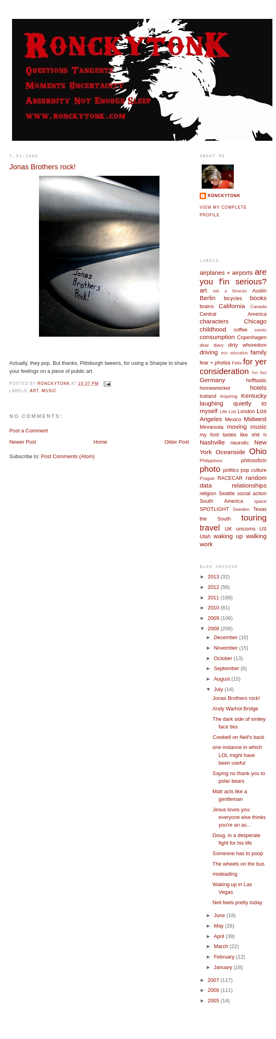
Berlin (207, 297)
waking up (228, 536)
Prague (207, 478)
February (225, 957)
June (220, 915)
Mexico (233, 419)
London (246, 411)
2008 (214, 628)
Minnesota (211, 427)
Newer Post (22, 442)
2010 (214, 608)
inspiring (228, 396)
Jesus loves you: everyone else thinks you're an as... (239, 817)
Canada (258, 306)
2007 (214, 980)
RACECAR (230, 478)
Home (100, 442)
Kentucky (254, 395)
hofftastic (256, 380)
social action (251, 493)
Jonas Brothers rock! (236, 698)
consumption (217, 336)
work (206, 544)
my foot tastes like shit (230, 435)
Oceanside (230, 452)
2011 (214, 598)
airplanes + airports (226, 272)
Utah (205, 536)
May (219, 926)
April (219, 936)
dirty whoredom (247, 345)
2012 (214, 587)
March (221, 946)
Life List (228, 411)
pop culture (254, 470)
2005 (214, 1001)
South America (221, 501)
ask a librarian (230, 291)
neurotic (240, 443)
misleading (225, 874)
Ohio (257, 451)
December (226, 637)
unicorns (246, 529)
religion (208, 493)
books (258, 297)
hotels (258, 387)
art (34, 391)
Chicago (255, 321)
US (263, 529)
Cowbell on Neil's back (238, 737)
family (258, 352)
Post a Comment (28, 431)
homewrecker (215, 388)
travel (210, 527)
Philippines (211, 460)
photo (210, 468)
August (222, 679)
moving (237, 426)
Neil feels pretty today (237, 902)
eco (224, 353)
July (219, 689)
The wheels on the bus (238, 864)
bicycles (233, 298)
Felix (236, 362)
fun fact (259, 372)
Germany (212, 380)
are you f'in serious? (233, 276)
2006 (214, 990)
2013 (214, 577)
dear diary (212, 345)
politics (231, 470)
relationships (249, 485)
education (239, 353)
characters (214, 321)
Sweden (241, 509)
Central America (233, 314)
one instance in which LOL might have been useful (237, 755)
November (226, 648)
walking (256, 536)
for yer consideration (233, 366)
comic (260, 329)
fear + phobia (215, 363)
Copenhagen (252, 337)
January (223, 967)
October (223, 658)
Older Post (176, 442)
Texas (260, 509)
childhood (213, 329)
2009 (214, 618)
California (232, 305)
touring (254, 517)
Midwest (255, 419)
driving (209, 352)
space (260, 501)
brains (207, 306)
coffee (240, 330)
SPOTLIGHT (214, 509)
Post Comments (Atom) (68, 456)
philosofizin (254, 460)
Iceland (208, 396)
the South (215, 519)
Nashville (212, 442)
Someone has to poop (238, 853)
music (49, 391)
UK (228, 529)
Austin (259, 291)
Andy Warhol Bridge (235, 709)
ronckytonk (224, 195)
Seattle (227, 493)
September (227, 668)
